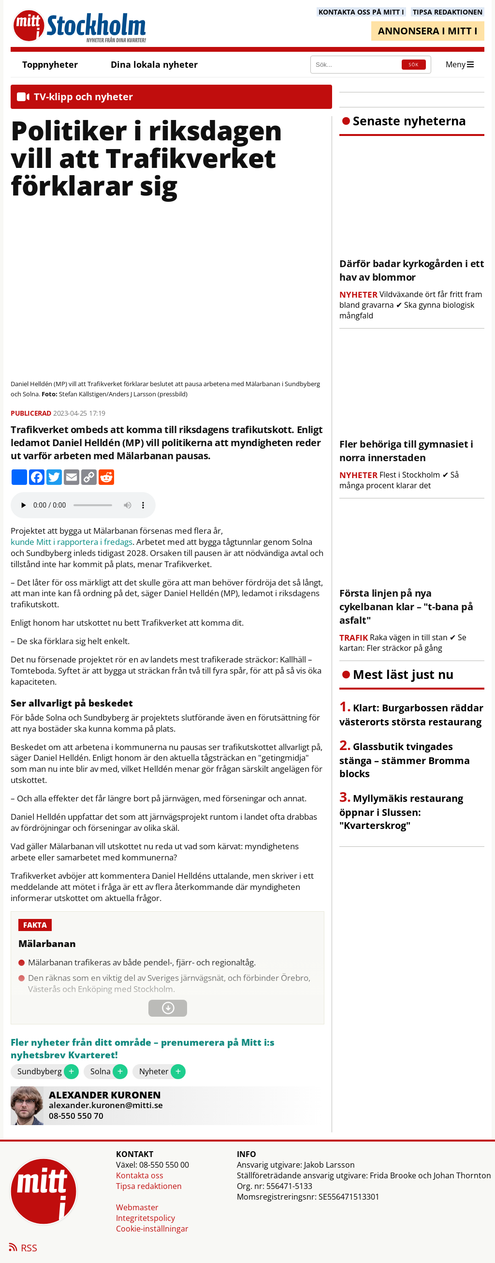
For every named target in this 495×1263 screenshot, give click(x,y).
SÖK (414, 64)
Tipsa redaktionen (149, 1186)
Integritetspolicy (145, 1218)
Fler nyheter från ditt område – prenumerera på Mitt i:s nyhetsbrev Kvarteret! (143, 1049)
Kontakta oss (139, 1175)
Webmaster (137, 1207)
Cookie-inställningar (152, 1228)
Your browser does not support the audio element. (83, 505)
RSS (22, 1248)
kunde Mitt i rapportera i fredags (71, 542)
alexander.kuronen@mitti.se (106, 1105)
